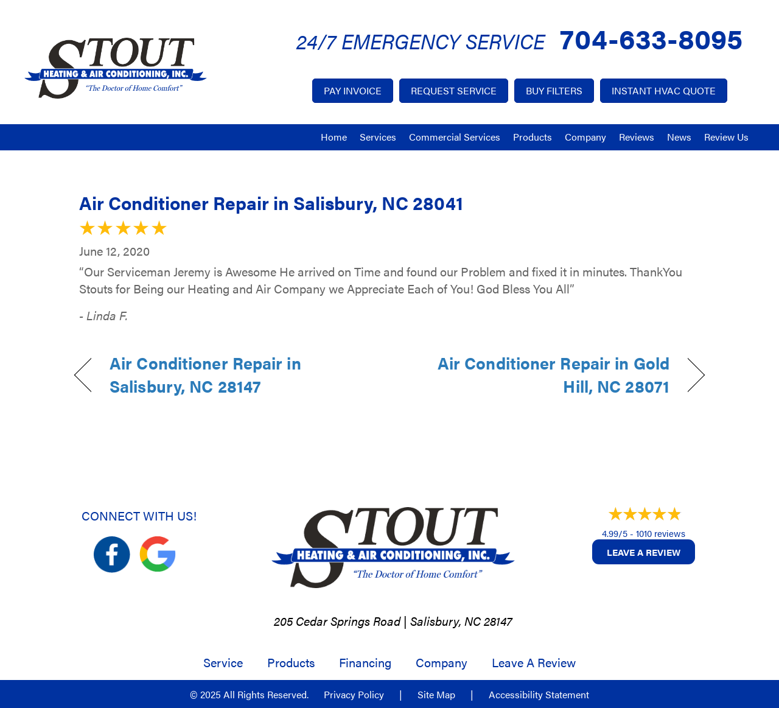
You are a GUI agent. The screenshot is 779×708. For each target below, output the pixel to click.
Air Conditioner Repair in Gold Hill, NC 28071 (538, 375)
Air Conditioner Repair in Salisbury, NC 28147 (205, 375)
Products (532, 137)
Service (223, 662)
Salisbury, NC (445, 620)
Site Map (436, 694)
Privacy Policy (354, 694)
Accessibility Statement (539, 694)
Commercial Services (454, 137)
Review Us (726, 137)
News (679, 137)
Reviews (636, 137)
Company (585, 137)
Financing (365, 662)
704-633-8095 (651, 37)
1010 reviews (660, 533)
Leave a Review (643, 551)
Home (334, 137)
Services (378, 137)
